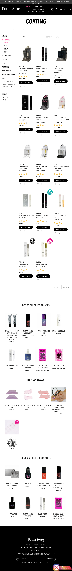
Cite (4, 100)
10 (29, 174)
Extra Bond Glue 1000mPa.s (44, 484)
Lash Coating (41, 264)
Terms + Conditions (46, 547)
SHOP (10, 30)
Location (43, 545)
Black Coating (42, 215)
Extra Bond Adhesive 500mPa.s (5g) (28, 333)
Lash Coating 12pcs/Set (41, 167)
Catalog (41, 9)
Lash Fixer (23, 264)
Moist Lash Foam (59, 331)
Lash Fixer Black (43, 68)
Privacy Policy (36, 547)
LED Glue (28, 483)
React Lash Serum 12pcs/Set (61, 167)
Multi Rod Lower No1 (12, 406)
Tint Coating (24, 117)
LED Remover (12, 514)
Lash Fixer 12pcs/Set (23, 167)
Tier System (33, 12)
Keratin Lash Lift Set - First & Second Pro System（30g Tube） (12, 335)
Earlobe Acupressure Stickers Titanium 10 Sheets (12, 441)
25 (29, 123)
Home (4, 30)
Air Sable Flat (59, 365)
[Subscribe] (50, 558)
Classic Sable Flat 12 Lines (43, 366)
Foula (5, 97)
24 (64, 223)
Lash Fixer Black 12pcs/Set (26, 69)
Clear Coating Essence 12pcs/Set (61, 118)
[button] (69, 9)
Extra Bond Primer (28, 515)
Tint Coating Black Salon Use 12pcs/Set (62, 70)
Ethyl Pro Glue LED (44, 332)
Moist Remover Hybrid (28, 366)
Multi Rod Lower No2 (28, 406)
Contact (33, 9)
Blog (46, 6)
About (28, 545)
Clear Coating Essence (60, 216)
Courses (42, 12)
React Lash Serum (26, 215)
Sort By (49, 37)
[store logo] (12, 9)
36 (29, 270)
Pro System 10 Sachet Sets (12, 484)
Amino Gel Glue (12, 365)
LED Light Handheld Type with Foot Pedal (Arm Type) (58, 408)
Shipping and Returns (26, 547)
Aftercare (18, 30)
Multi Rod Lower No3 (44, 406)
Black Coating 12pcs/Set (42, 118)
